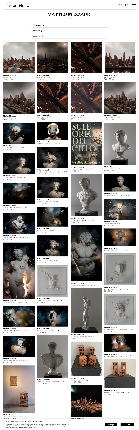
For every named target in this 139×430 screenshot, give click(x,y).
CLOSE (121, 5)
